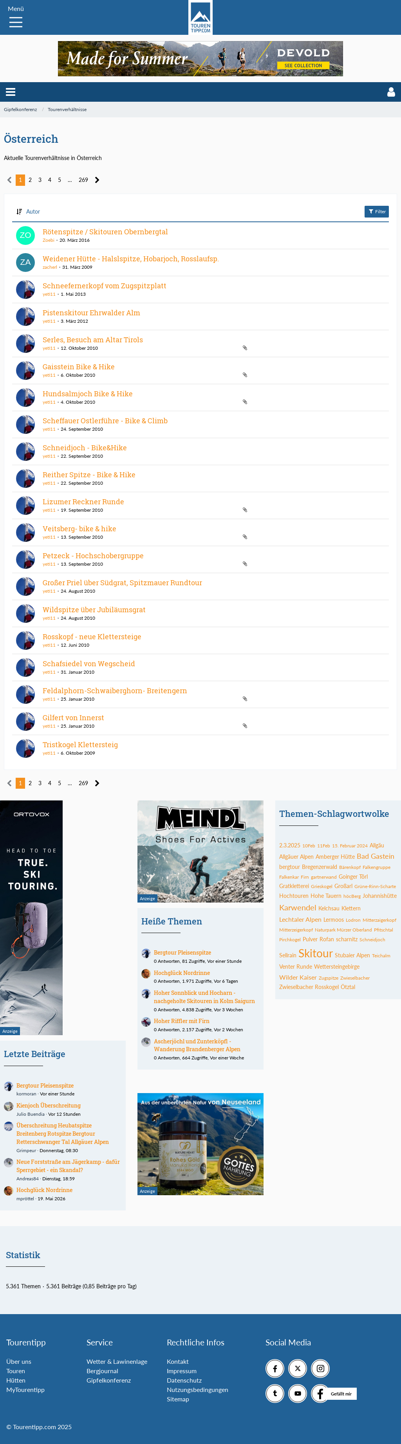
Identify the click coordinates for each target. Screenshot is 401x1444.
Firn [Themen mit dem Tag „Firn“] (305, 877)
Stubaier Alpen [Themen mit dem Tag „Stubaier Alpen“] (352, 955)
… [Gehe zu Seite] (70, 179)
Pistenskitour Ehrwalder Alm (91, 312)
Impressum (182, 1370)
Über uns (18, 1361)
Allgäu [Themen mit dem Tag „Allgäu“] (377, 845)
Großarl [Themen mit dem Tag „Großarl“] (343, 886)
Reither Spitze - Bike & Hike (89, 474)
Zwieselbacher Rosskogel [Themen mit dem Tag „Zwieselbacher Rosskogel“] (309, 987)
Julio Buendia (30, 1114)
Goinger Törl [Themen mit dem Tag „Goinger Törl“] (353, 876)
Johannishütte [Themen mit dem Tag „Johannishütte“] (380, 895)
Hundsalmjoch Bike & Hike (88, 393)
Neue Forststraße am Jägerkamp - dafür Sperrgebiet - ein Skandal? (68, 1166)
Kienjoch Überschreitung (48, 1105)
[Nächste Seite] (97, 180)
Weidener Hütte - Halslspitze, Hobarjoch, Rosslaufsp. (131, 258)
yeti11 (49, 294)
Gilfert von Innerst (73, 717)
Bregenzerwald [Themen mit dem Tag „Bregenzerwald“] (319, 866)
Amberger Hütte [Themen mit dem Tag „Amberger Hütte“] (335, 856)
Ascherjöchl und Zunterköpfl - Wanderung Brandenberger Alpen (197, 1045)
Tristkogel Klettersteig (80, 744)
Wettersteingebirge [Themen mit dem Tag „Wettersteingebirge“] (336, 966)
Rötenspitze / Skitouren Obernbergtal (105, 231)
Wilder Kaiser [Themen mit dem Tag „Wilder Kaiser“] (298, 977)
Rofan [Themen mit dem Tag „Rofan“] (327, 939)
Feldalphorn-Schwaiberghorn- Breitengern (115, 690)
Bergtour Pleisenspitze (45, 1085)
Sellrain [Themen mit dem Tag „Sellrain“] (287, 955)
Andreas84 (27, 1178)
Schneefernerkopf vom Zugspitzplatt (104, 285)
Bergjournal (102, 1370)
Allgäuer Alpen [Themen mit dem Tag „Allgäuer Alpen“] (296, 856)
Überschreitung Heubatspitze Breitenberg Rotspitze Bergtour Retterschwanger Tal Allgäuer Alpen (62, 1133)
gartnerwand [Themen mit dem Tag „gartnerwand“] (324, 877)
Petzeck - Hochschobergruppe (93, 555)
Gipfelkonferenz (109, 1380)
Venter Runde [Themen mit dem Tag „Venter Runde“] (295, 966)
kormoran (26, 1094)
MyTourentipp (25, 1389)
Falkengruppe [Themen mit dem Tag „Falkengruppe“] (376, 867)
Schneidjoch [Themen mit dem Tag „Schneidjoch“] (372, 939)
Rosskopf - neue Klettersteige (92, 636)
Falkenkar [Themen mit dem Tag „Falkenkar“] (289, 877)
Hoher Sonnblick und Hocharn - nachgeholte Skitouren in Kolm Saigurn (204, 997)
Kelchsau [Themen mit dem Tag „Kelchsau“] (329, 908)
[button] (10, 92)
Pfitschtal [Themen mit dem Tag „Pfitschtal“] (383, 930)
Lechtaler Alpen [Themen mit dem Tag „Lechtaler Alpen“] (300, 919)
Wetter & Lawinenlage (117, 1361)
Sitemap (178, 1399)
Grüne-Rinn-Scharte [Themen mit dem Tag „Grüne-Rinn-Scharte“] (375, 886)
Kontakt (178, 1361)
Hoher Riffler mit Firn (182, 1021)
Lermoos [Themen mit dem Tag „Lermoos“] (333, 919)
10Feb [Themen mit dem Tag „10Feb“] (308, 846)
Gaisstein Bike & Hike (79, 366)
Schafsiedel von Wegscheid (89, 663)
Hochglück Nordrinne (44, 1190)
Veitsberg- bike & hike (79, 528)
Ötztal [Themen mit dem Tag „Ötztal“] (348, 987)
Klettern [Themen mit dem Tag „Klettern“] (351, 908)
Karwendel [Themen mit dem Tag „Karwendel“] (297, 907)
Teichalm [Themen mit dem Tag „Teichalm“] (381, 955)
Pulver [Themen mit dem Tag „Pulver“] (310, 939)
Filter (377, 211)
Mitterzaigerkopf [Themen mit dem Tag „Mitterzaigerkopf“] (379, 920)
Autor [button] (33, 211)
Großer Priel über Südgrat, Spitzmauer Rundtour (122, 582)
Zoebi (48, 240)
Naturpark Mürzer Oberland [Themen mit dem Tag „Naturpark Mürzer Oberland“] (343, 930)
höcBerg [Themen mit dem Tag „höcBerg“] (352, 896)
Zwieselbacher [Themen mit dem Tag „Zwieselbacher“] (355, 978)
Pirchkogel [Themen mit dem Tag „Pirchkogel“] (290, 939)
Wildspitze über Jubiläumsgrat (94, 609)
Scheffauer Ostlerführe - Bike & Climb (105, 420)
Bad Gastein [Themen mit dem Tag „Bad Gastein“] (375, 856)
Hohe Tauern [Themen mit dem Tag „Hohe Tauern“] (326, 895)
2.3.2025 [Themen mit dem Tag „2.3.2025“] (289, 845)
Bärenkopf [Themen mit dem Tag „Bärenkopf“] (350, 867)
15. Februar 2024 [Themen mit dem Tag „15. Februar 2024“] (350, 846)
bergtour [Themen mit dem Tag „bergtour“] (289, 866)
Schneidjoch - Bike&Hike (85, 447)
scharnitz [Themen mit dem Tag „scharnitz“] (347, 939)
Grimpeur (26, 1150)
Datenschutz (184, 1380)
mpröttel (25, 1198)
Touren (15, 1370)
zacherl (50, 267)
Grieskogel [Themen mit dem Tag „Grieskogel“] (321, 886)
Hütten (15, 1380)
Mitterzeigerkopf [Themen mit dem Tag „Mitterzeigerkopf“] (296, 930)
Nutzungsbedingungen (197, 1389)
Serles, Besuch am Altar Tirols (93, 339)
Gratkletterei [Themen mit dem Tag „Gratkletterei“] (294, 886)
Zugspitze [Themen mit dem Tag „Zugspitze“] (328, 978)
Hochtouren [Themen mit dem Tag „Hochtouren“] (294, 895)
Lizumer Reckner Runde (83, 501)
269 (83, 179)
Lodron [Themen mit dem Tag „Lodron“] (353, 920)
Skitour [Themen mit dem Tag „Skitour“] (315, 953)
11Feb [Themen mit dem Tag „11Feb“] (323, 846)
